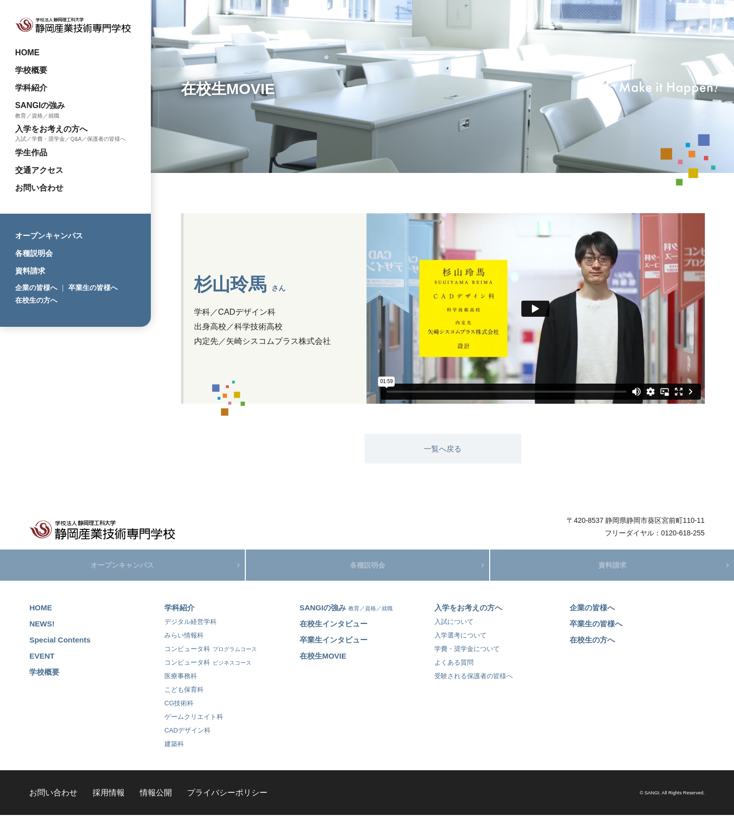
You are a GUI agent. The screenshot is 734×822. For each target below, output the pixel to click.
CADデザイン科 (187, 737)
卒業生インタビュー (334, 647)
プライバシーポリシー (227, 799)
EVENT (41, 663)
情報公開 (156, 799)
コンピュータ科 (210, 656)
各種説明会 (34, 253)
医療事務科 (180, 683)
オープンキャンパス (49, 235)
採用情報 (109, 799)
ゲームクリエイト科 (193, 723)
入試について (454, 628)
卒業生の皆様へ (93, 288)
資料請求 (30, 270)
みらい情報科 (184, 642)
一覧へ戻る (443, 448)
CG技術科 (179, 710)
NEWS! (41, 630)
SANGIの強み (40, 105)
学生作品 (31, 152)
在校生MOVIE (323, 663)
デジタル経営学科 (190, 628)
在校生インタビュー (334, 630)
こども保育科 (184, 696)
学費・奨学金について (467, 656)
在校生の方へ (36, 300)
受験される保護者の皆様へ (473, 683)
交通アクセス (39, 169)
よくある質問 (454, 669)
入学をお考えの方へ (51, 128)
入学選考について (460, 642)
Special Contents (59, 647)
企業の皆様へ (36, 288)
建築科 (174, 751)
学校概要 (31, 69)
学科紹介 (31, 87)
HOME (27, 52)
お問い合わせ (39, 187)
